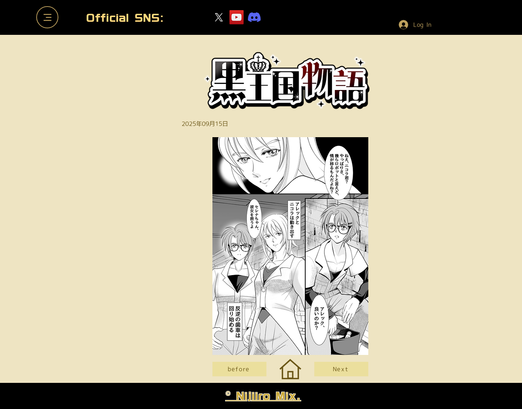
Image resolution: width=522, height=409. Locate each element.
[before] (239, 369)
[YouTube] (236, 17)
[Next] (341, 369)
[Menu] (47, 17)
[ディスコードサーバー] (254, 17)
